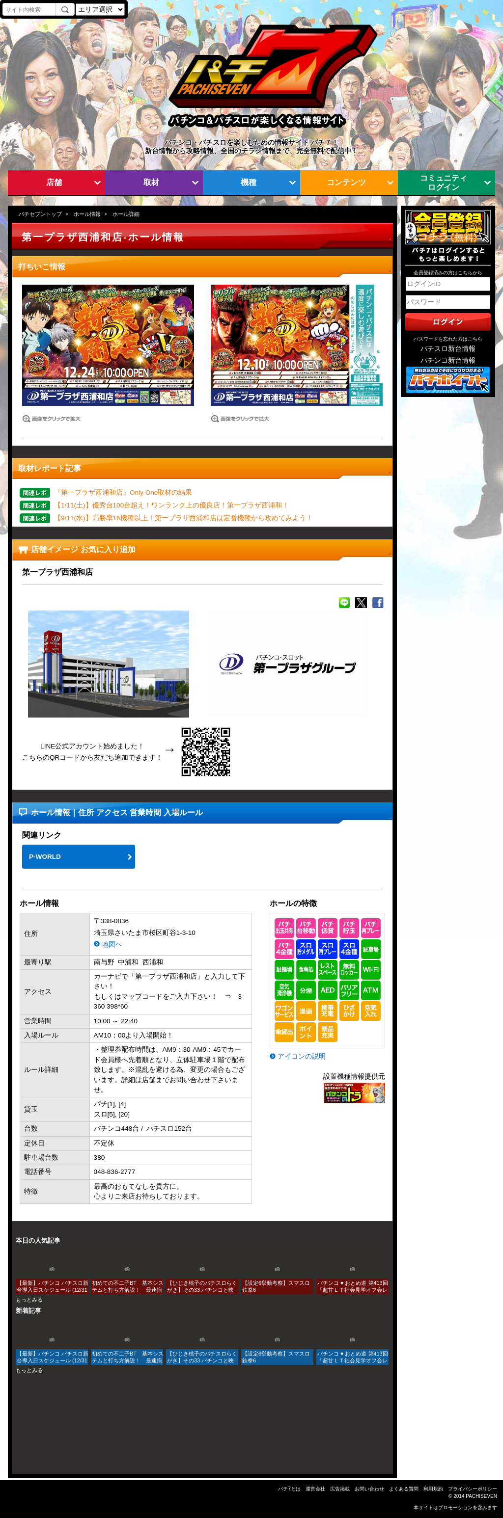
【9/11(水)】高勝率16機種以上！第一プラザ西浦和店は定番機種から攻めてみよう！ (183, 518)
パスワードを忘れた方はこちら (448, 339)
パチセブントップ (40, 214)
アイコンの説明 (302, 1056)
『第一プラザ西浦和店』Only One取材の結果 (123, 492)
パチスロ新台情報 (447, 348)
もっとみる (29, 1300)
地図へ (112, 944)
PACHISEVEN (481, 1496)
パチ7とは (289, 1488)
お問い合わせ (369, 1488)
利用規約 (433, 1488)
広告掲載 (340, 1488)
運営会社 (315, 1488)
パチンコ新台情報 (447, 360)
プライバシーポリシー (472, 1488)
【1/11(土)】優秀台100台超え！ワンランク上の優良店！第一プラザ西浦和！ (171, 505)
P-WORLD (45, 856)
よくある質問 (404, 1488)
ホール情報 (87, 214)
